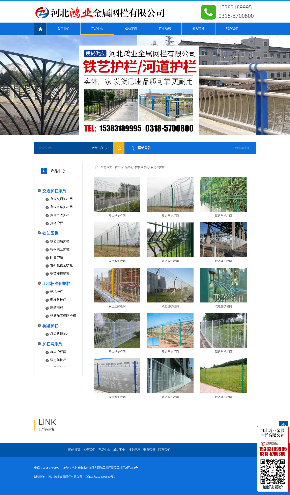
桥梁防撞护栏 (59, 334)
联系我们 (232, 28)
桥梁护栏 (50, 326)
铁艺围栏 (50, 233)
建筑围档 (56, 307)
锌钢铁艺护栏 (59, 249)
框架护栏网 (58, 352)
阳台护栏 (56, 257)
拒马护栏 (56, 223)
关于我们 (63, 28)
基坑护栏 (56, 291)
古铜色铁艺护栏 (61, 265)
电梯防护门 (58, 299)
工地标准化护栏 (56, 283)
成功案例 (131, 28)
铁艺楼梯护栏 (59, 273)
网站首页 (74, 449)
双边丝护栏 (58, 360)
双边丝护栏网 (117, 215)
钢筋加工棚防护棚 (63, 315)
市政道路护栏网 (61, 207)
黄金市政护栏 (59, 215)
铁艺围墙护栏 (59, 241)
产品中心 (97, 31)
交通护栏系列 (54, 191)
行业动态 (165, 28)
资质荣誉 (198, 28)
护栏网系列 (52, 344)
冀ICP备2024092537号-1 (100, 476)
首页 (117, 167)
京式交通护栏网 (61, 199)
